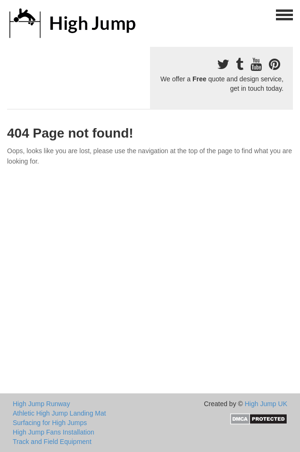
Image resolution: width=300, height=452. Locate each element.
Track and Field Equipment (52, 441)
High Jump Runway (41, 404)
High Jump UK (266, 404)
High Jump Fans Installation (53, 432)
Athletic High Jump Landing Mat (59, 413)
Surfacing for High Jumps (50, 422)
